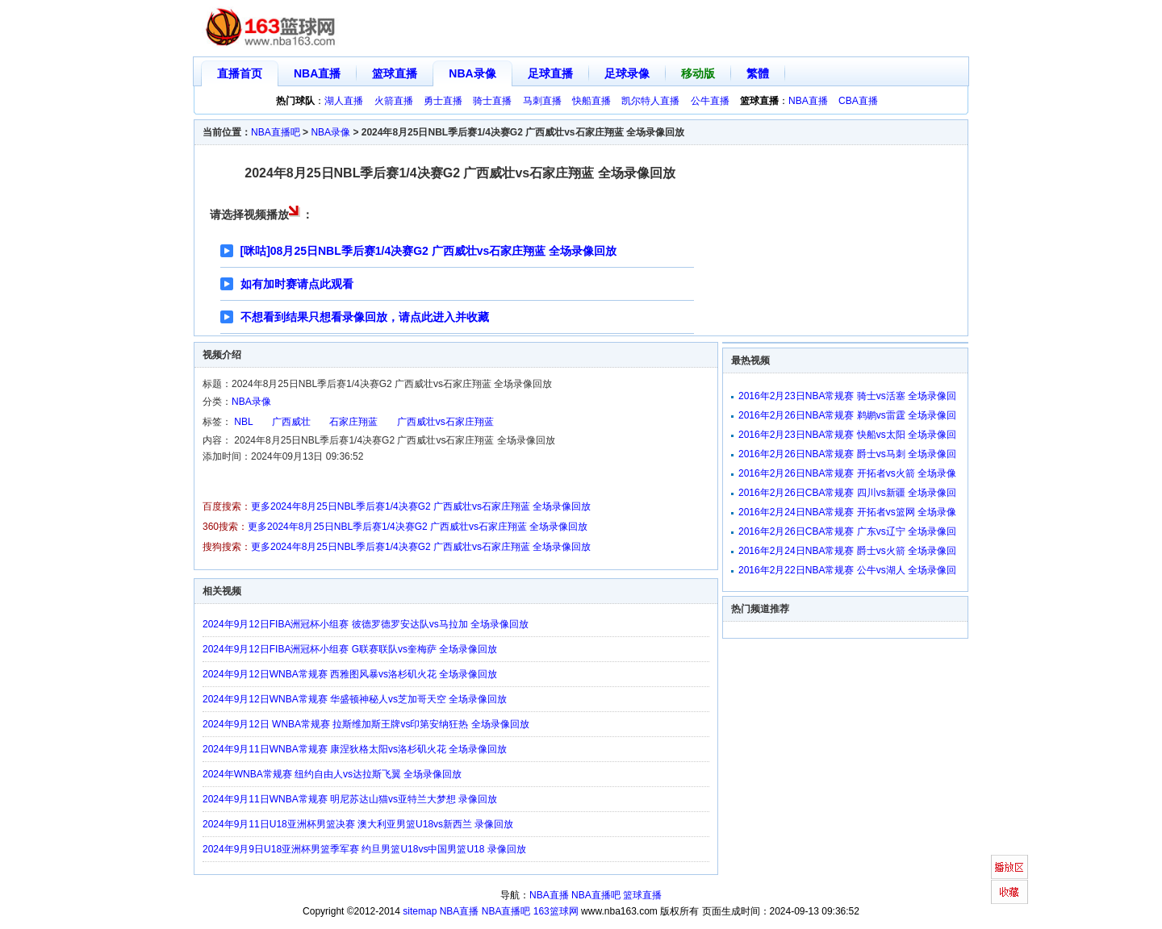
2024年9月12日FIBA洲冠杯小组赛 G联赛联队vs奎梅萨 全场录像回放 (350, 649)
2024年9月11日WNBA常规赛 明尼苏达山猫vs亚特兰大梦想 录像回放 (350, 799)
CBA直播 (858, 100)
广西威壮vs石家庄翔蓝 (445, 421)
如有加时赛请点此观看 (296, 283)
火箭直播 (393, 100)
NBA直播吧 (275, 132)
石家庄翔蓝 (353, 421)
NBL (243, 421)
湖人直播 (343, 100)
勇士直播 (443, 100)
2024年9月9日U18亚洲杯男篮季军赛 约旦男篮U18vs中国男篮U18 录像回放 (364, 849)
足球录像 (627, 73)
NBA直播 (317, 73)
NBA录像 (472, 73)
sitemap (420, 911)
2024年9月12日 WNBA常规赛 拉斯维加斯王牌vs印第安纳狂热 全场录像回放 (366, 724)
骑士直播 (492, 100)
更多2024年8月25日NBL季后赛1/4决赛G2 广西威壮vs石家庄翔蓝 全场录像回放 (421, 506)
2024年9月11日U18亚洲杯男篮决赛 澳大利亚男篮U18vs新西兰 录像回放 (358, 824)
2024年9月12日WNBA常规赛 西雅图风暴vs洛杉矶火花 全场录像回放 (350, 674)
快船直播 (591, 100)
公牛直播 (710, 100)
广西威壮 (291, 421)
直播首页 (239, 73)
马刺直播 (542, 100)
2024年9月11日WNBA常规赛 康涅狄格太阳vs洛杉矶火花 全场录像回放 (355, 749)
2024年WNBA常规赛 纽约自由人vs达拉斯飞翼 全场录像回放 (332, 774)
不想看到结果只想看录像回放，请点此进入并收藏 (364, 316)
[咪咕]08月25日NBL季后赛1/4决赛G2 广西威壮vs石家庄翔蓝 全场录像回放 (428, 250)
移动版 (698, 73)
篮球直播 (394, 73)
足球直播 (550, 73)
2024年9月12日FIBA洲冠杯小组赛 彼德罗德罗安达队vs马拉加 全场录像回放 (366, 624)
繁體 (757, 73)
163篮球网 (556, 911)
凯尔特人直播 (650, 100)
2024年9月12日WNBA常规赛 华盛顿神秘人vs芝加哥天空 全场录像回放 (355, 699)
